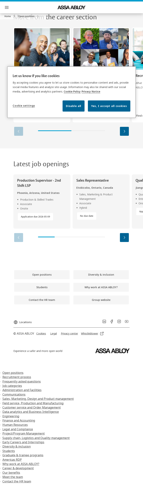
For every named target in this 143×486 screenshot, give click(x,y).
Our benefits (11, 473)
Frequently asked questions (21, 381)
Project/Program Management (23, 433)
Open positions (12, 373)
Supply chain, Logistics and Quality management (36, 438)
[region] (71, 92)
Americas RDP (12, 460)
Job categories (12, 386)
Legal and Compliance (17, 429)
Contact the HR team (16, 481)
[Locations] (22, 320)
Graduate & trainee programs (22, 455)
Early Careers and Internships (23, 442)
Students (8, 451)
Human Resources (15, 425)
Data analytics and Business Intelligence (30, 412)
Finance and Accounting (18, 420)
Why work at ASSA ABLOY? (20, 464)
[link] (10, 16)
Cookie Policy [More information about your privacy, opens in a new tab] (72, 91)
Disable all (73, 106)
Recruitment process (16, 377)
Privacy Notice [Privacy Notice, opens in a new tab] (91, 91)
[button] (124, 131)
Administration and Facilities (22, 390)
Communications (14, 394)
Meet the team (12, 477)
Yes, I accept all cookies (109, 106)
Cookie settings (24, 105)
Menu (13, 7)
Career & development (18, 468)
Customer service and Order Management (31, 407)
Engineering (10, 416)
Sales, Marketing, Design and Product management (38, 399)
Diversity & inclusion (16, 446)
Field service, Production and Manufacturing (32, 403)
